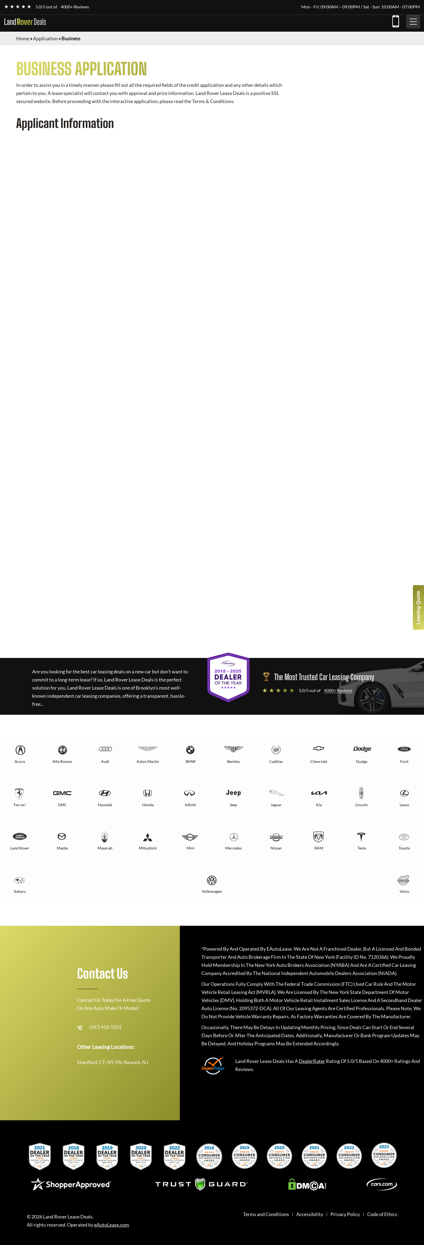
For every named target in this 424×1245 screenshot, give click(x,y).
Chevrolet (318, 761)
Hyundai (105, 804)
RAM (318, 848)
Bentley (233, 761)
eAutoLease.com (111, 1225)
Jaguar (276, 804)
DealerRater (312, 1061)
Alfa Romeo (62, 761)
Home (22, 38)
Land (25, 22)
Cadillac (276, 761)
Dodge (361, 761)
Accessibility (309, 1214)
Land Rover (19, 848)
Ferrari (20, 804)
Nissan (276, 848)
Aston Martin (148, 761)
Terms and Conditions (266, 1214)
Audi (105, 761)
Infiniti (190, 804)
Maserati (105, 848)
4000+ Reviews (75, 6)
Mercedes (233, 848)
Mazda (62, 848)
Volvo (404, 891)
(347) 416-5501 (395, 20)
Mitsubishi (148, 848)
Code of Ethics (382, 1214)
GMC (62, 804)
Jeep (233, 804)
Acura (20, 761)
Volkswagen (212, 891)
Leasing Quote (418, 607)
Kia (319, 804)
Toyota (404, 848)
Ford (404, 761)
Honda (148, 804)
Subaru (20, 891)
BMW (191, 761)
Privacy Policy (345, 1214)
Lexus (404, 804)
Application (45, 38)
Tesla (361, 848)
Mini (190, 848)
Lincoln (361, 804)
